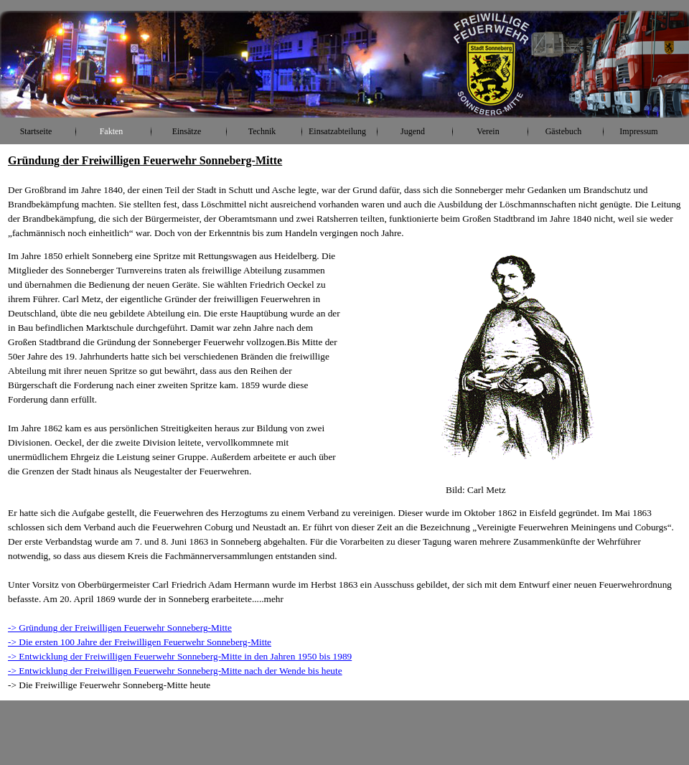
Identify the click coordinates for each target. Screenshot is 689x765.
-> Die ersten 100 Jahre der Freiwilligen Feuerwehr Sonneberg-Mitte (139, 642)
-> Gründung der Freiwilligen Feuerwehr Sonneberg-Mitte (120, 627)
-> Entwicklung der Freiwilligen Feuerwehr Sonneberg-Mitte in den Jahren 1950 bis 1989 (180, 656)
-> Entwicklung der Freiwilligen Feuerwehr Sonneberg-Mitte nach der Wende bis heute (175, 670)
